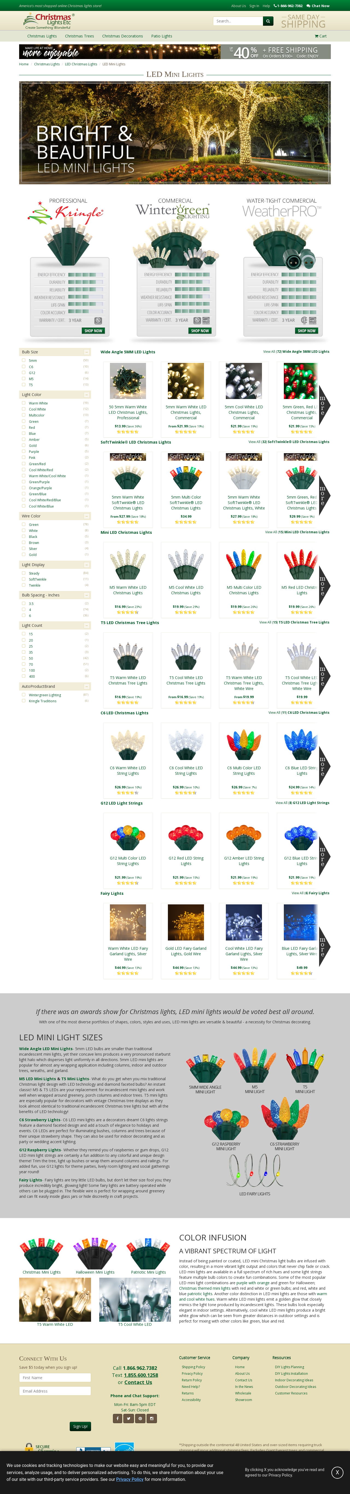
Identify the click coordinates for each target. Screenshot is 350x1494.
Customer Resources (291, 1393)
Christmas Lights (47, 64)
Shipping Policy (193, 1367)
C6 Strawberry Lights (39, 1119)
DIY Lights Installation (291, 1373)
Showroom (243, 1399)
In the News (244, 1386)
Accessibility (191, 1399)
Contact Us (138, 1382)
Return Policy (192, 1380)
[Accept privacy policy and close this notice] (337, 1473)
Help (266, 6)
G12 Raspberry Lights (40, 1149)
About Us (238, 6)
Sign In (254, 6)
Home (24, 64)
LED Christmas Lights (81, 64)
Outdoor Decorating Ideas (295, 1386)
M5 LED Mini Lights (37, 1078)
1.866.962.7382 (140, 1368)
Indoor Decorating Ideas (294, 1380)
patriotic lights (200, 1293)
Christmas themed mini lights (205, 1288)
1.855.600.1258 (141, 1375)
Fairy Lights (30, 1180)
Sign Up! (80, 1426)
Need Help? (191, 1386)
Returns (188, 1393)
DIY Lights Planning (289, 1367)
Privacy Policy (192, 1373)
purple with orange (253, 1282)
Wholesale (243, 1393)
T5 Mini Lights (75, 1078)
